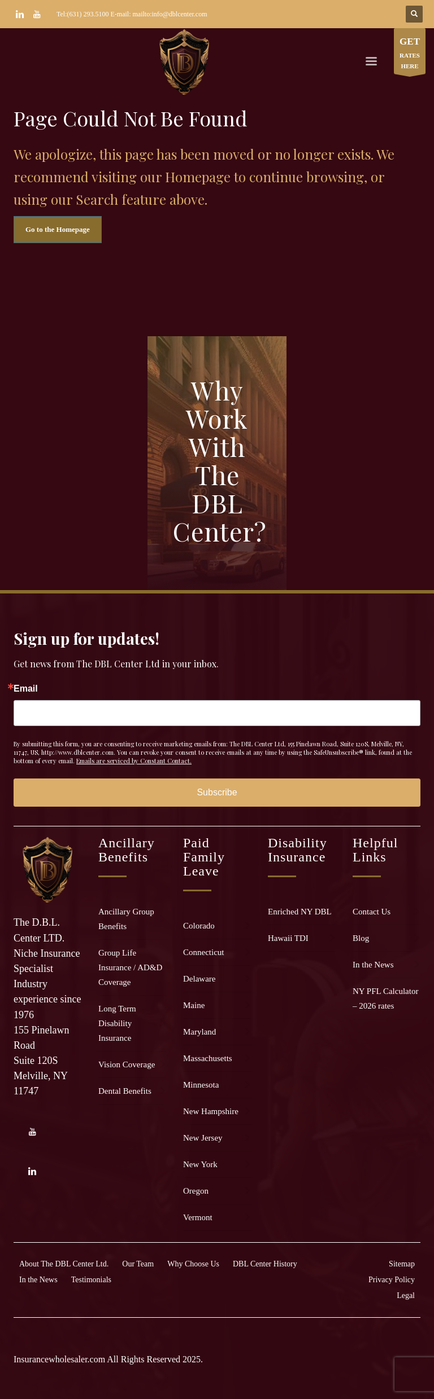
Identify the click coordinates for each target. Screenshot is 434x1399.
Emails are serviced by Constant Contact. (134, 760)
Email (26, 688)
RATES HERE (410, 54)
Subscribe (217, 792)
